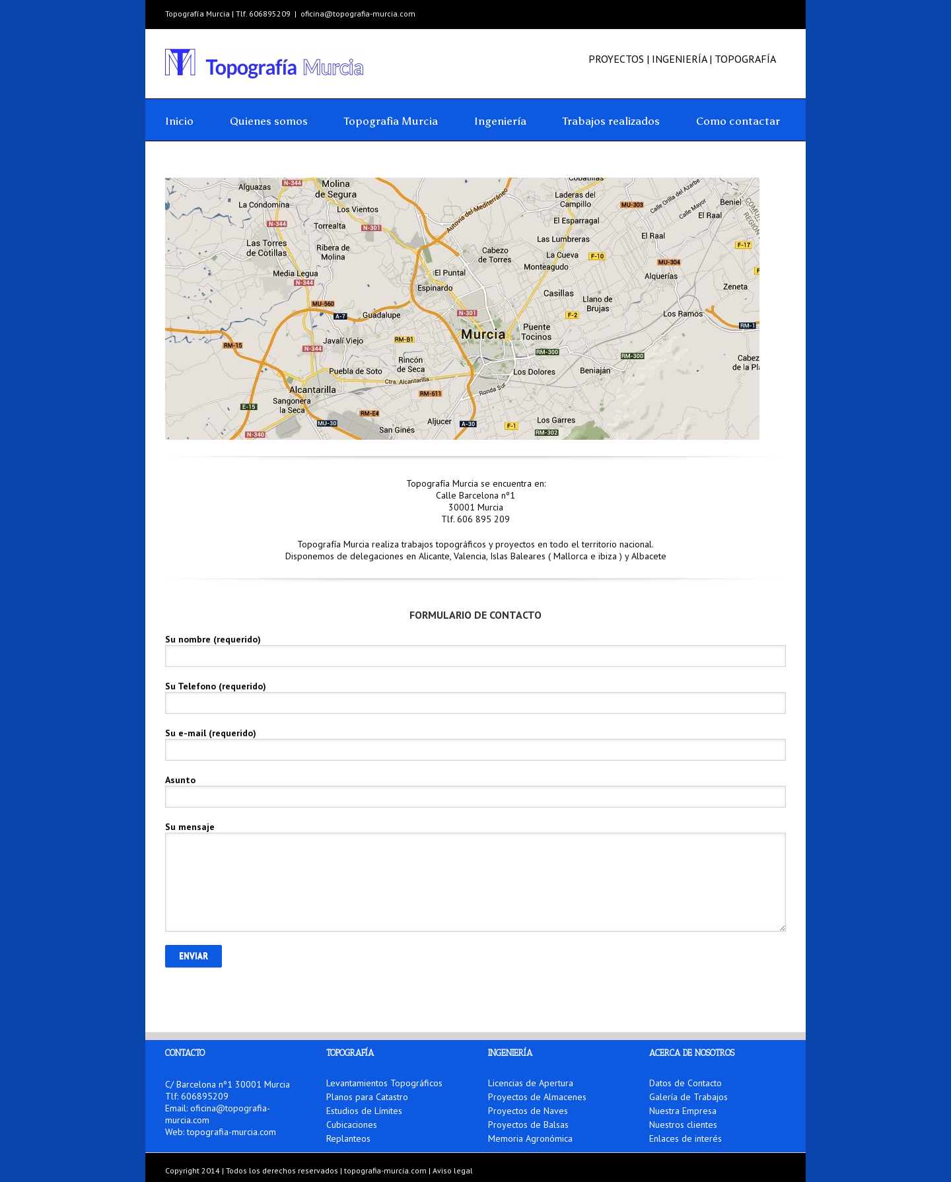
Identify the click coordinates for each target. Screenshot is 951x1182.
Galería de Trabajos (688, 1097)
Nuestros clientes (683, 1124)
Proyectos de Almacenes (537, 1097)
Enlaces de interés (685, 1138)
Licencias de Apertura (530, 1083)
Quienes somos (269, 120)
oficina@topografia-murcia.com (357, 13)
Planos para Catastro (367, 1097)
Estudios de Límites (364, 1111)
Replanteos (348, 1138)
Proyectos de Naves (528, 1111)
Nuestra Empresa (683, 1111)
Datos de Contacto (685, 1083)
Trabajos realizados (611, 120)
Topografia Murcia (391, 120)
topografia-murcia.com (231, 1132)
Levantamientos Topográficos (384, 1083)
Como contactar (738, 120)
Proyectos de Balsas (528, 1124)
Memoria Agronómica (530, 1138)
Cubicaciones (351, 1124)
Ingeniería (500, 120)
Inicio (179, 120)
